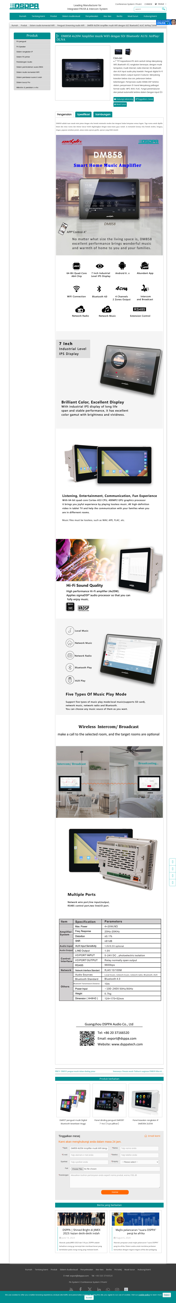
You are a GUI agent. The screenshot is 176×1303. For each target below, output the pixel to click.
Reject (167, 1295)
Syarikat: (64, 1161)
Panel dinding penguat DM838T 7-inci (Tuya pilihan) (109, 1122)
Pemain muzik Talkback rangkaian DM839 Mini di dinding (143, 1071)
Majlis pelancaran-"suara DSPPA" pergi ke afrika (136, 1231)
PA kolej (118, 1269)
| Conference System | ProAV (93, 1282)
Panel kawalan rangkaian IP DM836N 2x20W (145, 1122)
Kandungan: (64, 1175)
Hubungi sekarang (123, 99)
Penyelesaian (92, 16)
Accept (89, 1297)
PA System (74, 1282)
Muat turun (133, 16)
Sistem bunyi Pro (23, 82)
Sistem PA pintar (23, 57)
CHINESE (148, 4)
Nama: (115, 1148)
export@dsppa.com (79, 1275)
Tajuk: (65, 1148)
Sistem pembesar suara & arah (29, 77)
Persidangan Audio (24, 62)
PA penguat (21, 41)
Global (161, 4)
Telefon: (114, 1155)
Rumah (22, 16)
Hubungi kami (150, 16)
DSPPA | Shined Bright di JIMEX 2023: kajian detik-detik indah (81, 1231)
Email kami (152, 1136)
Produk (53, 16)
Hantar (115, 1192)
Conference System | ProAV (128, 4)
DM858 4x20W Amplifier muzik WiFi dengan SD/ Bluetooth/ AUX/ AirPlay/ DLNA (122, 25)
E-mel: (65, 1155)
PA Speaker (21, 46)
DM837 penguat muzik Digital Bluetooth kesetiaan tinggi (73, 1122)
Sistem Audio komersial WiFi (42, 25)
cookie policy (144, 1295)
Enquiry (114, 1161)
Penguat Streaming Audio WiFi (70, 25)
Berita (119, 16)
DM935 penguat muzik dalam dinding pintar (78, 1071)
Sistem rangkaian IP (24, 52)
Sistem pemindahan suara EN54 (29, 67)
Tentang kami (38, 16)
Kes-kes (107, 16)
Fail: (66, 1168)
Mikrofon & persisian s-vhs (27, 87)
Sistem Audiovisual (71, 16)
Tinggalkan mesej (144, 99)
